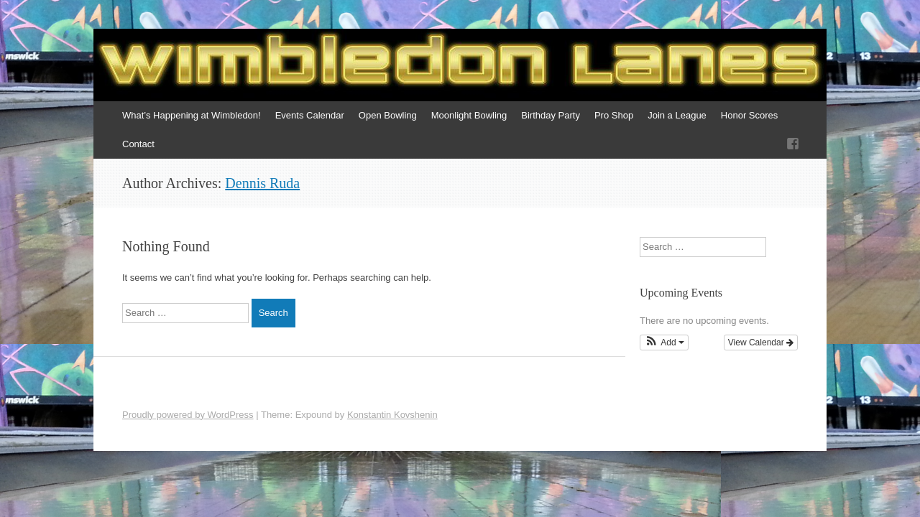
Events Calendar (309, 115)
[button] (664, 342)
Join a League (677, 115)
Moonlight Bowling (469, 115)
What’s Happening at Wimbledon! (191, 115)
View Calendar (761, 342)
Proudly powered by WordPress (188, 414)
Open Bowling (388, 115)
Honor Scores (749, 115)
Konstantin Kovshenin (392, 414)
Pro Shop (613, 115)
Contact (138, 144)
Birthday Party (550, 115)
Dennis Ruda (262, 183)
